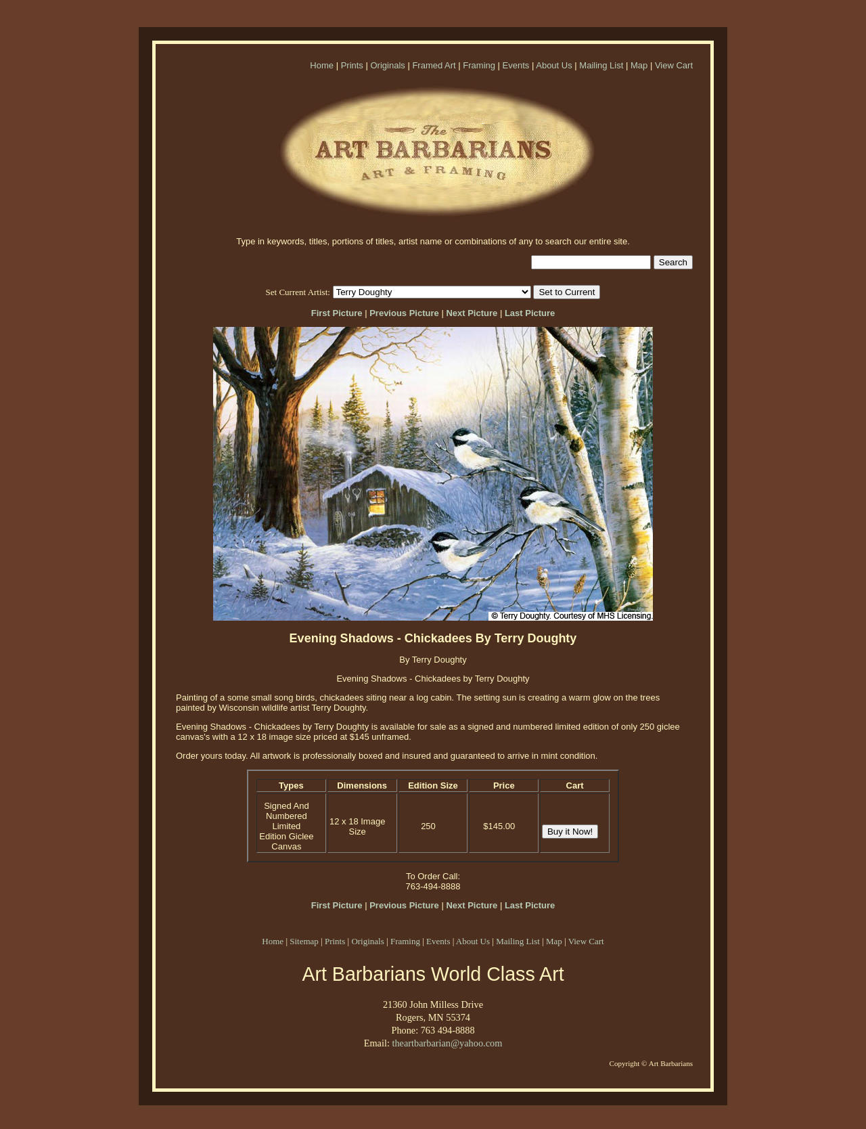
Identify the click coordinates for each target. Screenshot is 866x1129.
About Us (554, 65)
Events (516, 65)
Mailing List (601, 65)
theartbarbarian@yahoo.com (447, 1043)
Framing (479, 65)
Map (639, 65)
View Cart (674, 65)
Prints (352, 65)
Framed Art (433, 65)
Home (322, 65)
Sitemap (304, 941)
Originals (387, 65)
